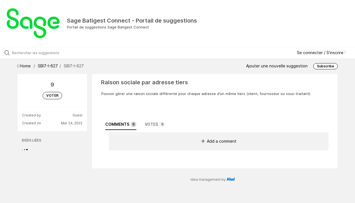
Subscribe (325, 66)
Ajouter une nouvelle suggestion (277, 65)
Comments (120, 124)
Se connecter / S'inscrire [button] (321, 52)
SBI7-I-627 (48, 65)
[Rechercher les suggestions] (43, 52)
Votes (155, 124)
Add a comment (218, 141)
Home (24, 65)
